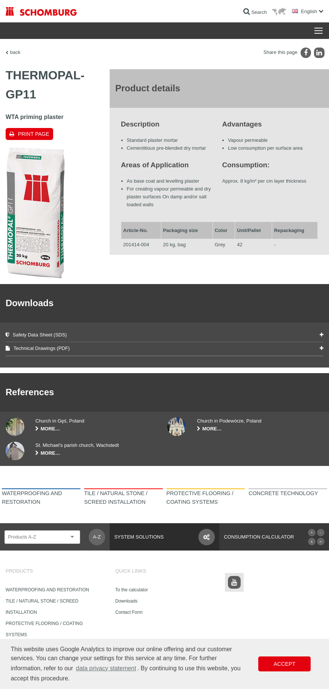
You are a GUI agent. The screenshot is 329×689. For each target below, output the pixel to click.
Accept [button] (284, 664)
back (15, 52)
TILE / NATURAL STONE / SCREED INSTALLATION (42, 606)
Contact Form (129, 612)
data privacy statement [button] (106, 668)
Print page (33, 134)
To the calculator (131, 589)
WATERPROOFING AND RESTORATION (47, 589)
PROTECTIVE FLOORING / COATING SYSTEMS (44, 629)
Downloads (126, 601)
